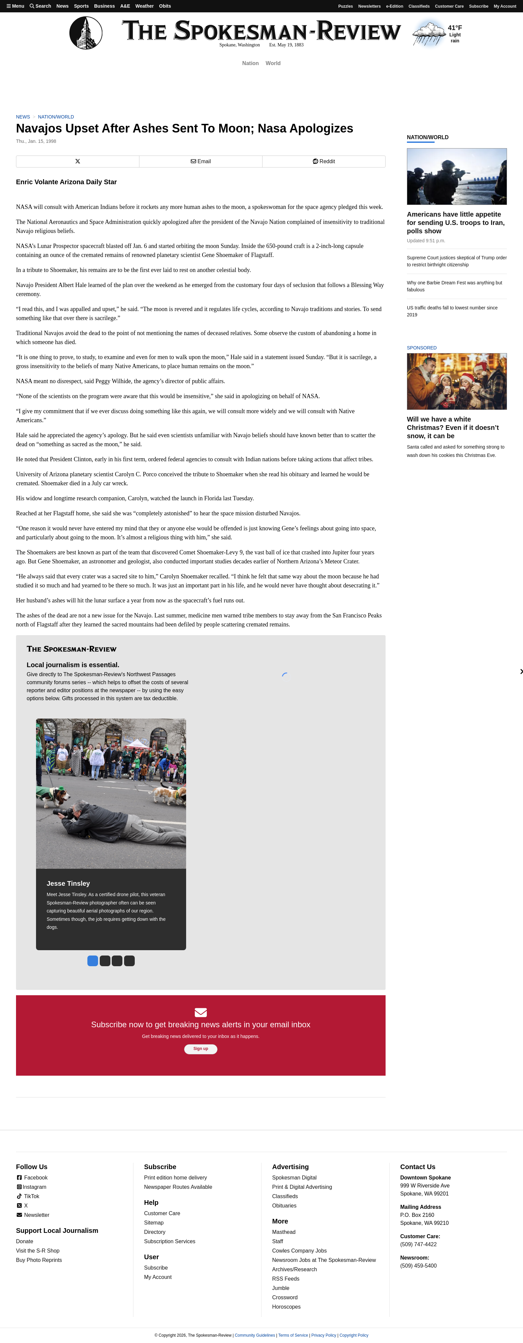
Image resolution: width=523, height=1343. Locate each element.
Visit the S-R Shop (37, 1251)
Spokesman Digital (294, 1177)
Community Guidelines (255, 1335)
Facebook (32, 1177)
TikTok (27, 1196)
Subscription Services (169, 1241)
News (62, 6)
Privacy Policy (323, 1335)
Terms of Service (293, 1335)
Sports (81, 6)
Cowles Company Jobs (299, 1251)
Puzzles (345, 6)
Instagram (31, 1187)
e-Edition (394, 6)
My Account (158, 1277)
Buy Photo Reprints (39, 1260)
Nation (250, 63)
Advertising (290, 1166)
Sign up (200, 1048)
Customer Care (449, 6)
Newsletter (32, 1215)
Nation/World (56, 116)
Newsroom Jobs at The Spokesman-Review (324, 1260)
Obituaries (284, 1205)
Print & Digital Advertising (302, 1187)
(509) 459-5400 (418, 1266)
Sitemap (154, 1223)
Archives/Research (294, 1269)
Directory (154, 1232)
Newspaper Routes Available (178, 1187)
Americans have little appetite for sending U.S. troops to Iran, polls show (456, 223)
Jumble (281, 1288)
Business (104, 6)
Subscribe (478, 6)
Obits (165, 6)
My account (505, 6)
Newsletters (369, 6)
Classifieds (419, 6)
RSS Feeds (286, 1279)
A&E (125, 6)
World (273, 63)
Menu (15, 6)
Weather (144, 6)
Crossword (285, 1297)
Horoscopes (286, 1307)
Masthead (284, 1232)
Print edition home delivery (175, 1177)
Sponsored (433, 347)
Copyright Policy (354, 1335)
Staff (277, 1241)
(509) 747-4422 (418, 1244)
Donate (24, 1241)
